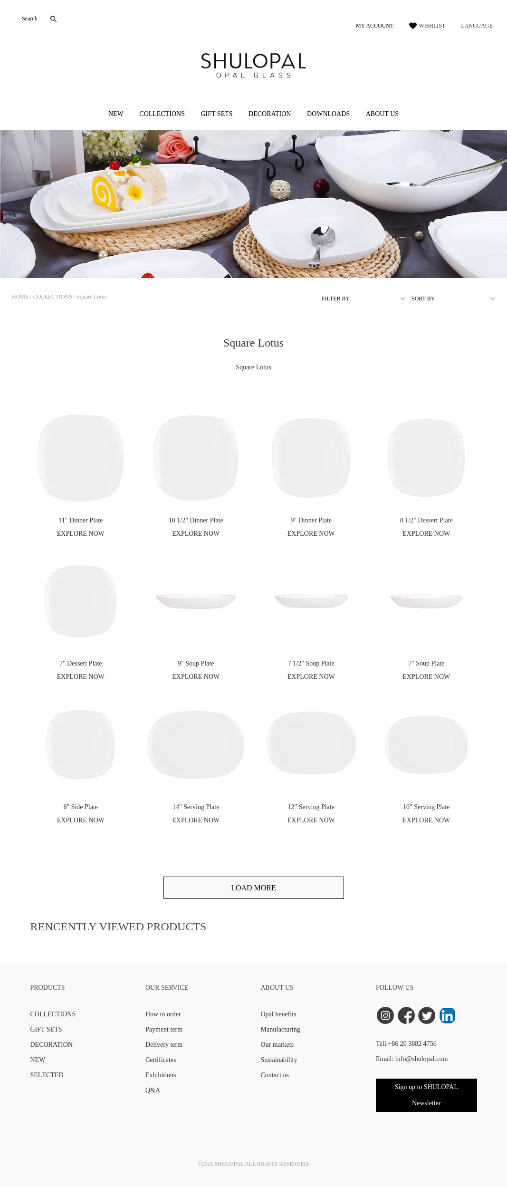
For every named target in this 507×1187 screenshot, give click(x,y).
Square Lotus (92, 296)
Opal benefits (279, 1014)
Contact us (275, 1075)
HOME (20, 296)
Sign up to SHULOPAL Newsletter (426, 1095)
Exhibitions (160, 1075)
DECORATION (270, 113)
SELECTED (47, 1075)
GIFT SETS (216, 113)
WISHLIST (432, 25)
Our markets (277, 1044)
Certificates (160, 1059)
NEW (116, 113)
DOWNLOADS (328, 113)
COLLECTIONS (162, 113)
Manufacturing (280, 1029)
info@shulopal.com (421, 1058)
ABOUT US (382, 113)
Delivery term (163, 1044)
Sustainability (279, 1059)
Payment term (163, 1029)
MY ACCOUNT (374, 25)
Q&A (152, 1090)
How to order (163, 1014)
